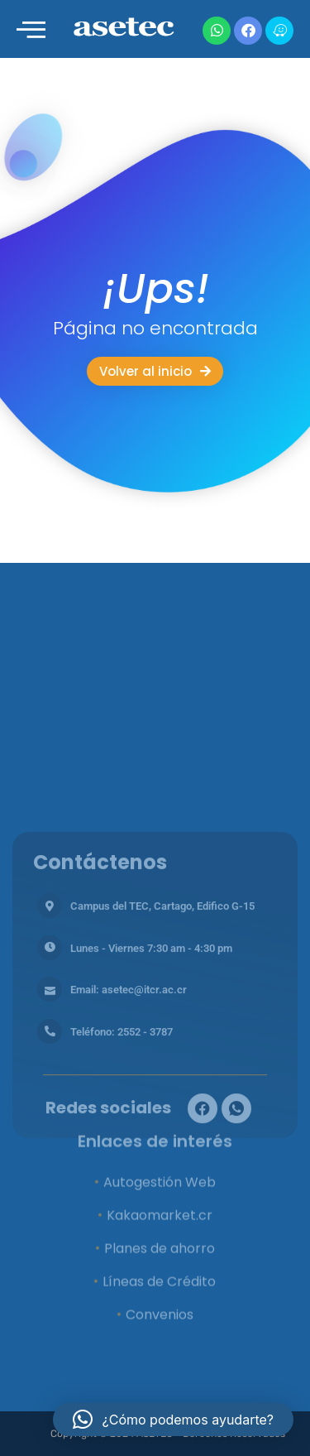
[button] (173, 1419)
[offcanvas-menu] (31, 30)
